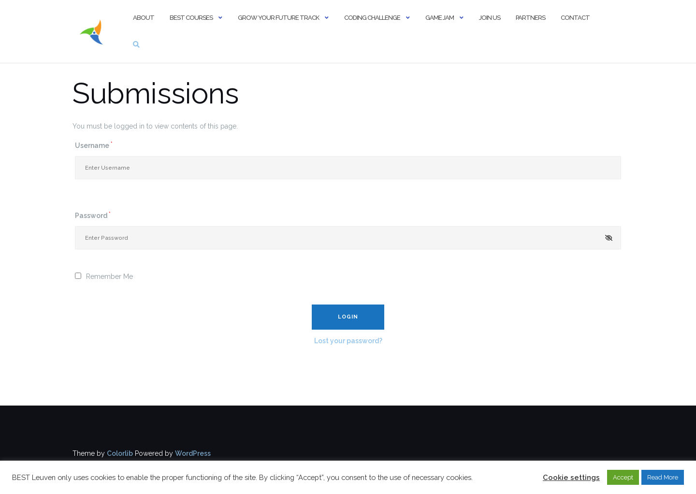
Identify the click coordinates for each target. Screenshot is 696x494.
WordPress (193, 453)
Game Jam (439, 17)
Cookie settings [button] (571, 477)
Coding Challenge (372, 17)
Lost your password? (348, 341)
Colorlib (120, 453)
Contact (575, 17)
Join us (489, 17)
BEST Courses (191, 17)
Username (94, 145)
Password (93, 215)
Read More (662, 477)
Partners (530, 17)
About (143, 17)
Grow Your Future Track (278, 17)
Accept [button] (623, 477)
